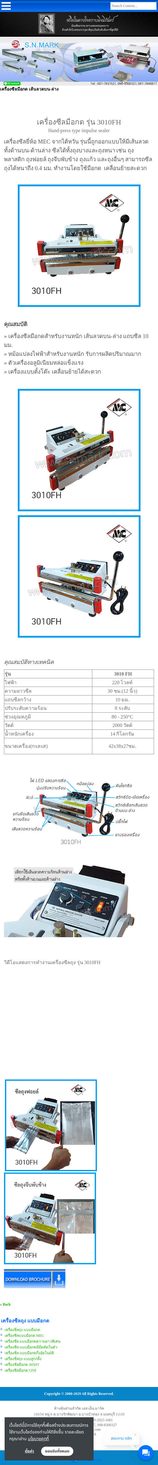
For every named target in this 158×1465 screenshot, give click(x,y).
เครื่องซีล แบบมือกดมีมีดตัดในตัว (31, 1347)
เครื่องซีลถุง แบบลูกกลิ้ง (23, 1359)
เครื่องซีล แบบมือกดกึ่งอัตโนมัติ (29, 1353)
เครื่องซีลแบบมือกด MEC (25, 1335)
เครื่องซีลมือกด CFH (20, 1370)
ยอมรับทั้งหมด (57, 1451)
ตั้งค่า (29, 1451)
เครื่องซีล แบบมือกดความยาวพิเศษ (32, 1341)
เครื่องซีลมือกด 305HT (22, 1364)
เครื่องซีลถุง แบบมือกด (23, 1330)
